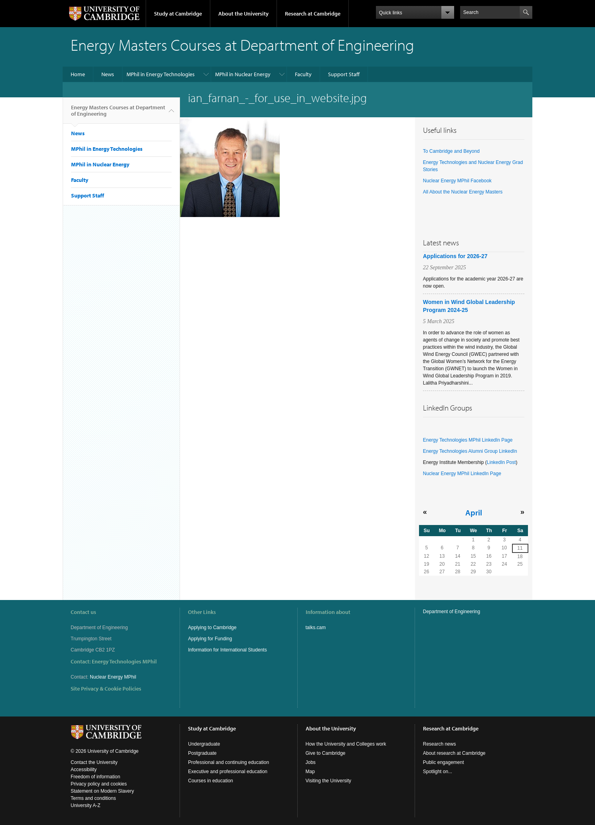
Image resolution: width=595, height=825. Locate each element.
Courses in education (210, 781)
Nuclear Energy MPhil (113, 677)
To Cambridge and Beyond (451, 151)
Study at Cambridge (178, 13)
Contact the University (94, 762)
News (107, 74)
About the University (243, 13)
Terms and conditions (93, 798)
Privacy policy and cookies (99, 784)
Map (310, 771)
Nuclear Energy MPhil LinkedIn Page (462, 473)
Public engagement (443, 762)
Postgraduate (202, 753)
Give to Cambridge (326, 753)
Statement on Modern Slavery (102, 791)
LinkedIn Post (501, 462)
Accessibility (84, 769)
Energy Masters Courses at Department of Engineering (118, 114)
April (473, 512)
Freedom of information (95, 777)
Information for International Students (227, 650)
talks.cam (316, 627)
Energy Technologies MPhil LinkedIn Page (468, 440)
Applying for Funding (210, 638)
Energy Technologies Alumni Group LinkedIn (470, 451)
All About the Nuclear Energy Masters (462, 192)
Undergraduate (204, 744)
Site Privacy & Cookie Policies (106, 688)
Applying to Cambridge (212, 627)
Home (78, 74)
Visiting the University (329, 781)
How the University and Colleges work (346, 744)
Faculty (303, 74)
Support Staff (344, 74)
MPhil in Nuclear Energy (243, 74)
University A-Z (86, 805)
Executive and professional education (227, 771)
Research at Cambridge (312, 13)
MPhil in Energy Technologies (161, 74)
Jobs (311, 762)
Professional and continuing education (228, 762)
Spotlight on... (437, 771)
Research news (439, 744)
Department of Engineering (451, 611)
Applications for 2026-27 (455, 256)
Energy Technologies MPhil (124, 661)
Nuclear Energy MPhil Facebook (457, 181)
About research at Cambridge (454, 753)
